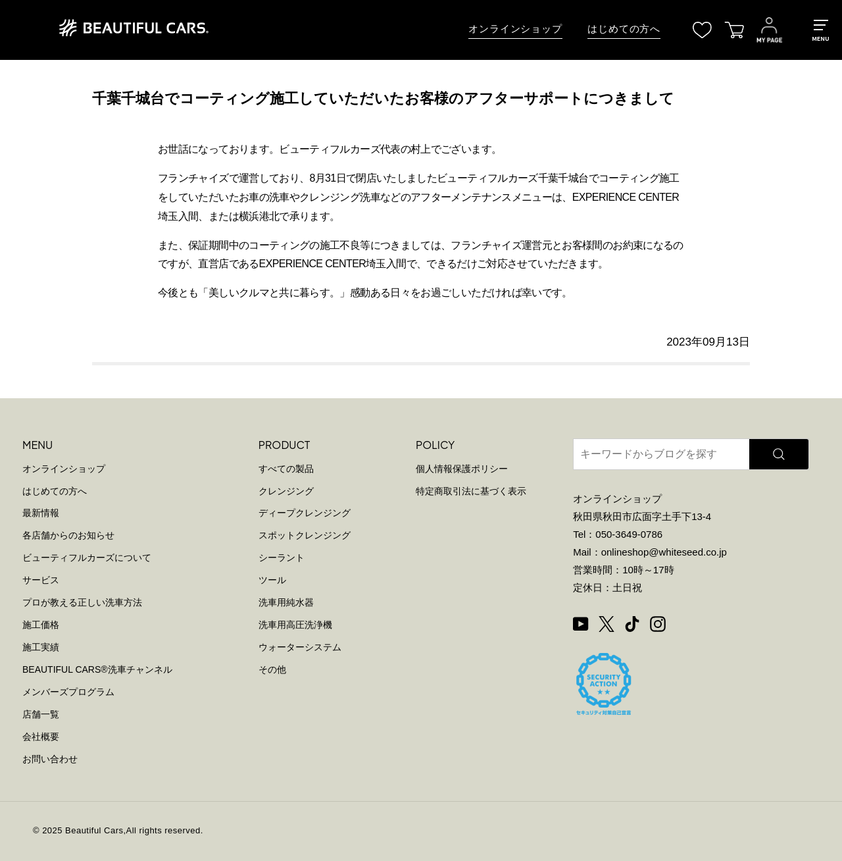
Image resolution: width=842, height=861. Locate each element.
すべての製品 (286, 468)
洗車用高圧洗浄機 (295, 624)
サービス (40, 580)
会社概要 (40, 736)
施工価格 (40, 624)
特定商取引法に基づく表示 (471, 491)
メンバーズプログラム (68, 692)
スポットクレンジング (305, 535)
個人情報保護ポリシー (462, 468)
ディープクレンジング (305, 513)
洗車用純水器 (286, 602)
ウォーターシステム (300, 647)
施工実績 (40, 647)
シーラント (282, 557)
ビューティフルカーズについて (86, 557)
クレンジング (286, 491)
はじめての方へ (623, 29)
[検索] (778, 454)
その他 (272, 669)
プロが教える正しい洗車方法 (82, 602)
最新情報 (40, 513)
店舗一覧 (40, 714)
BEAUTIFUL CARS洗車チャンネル (97, 669)
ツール (272, 580)
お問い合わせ (50, 759)
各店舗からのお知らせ (68, 535)
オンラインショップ (515, 29)
